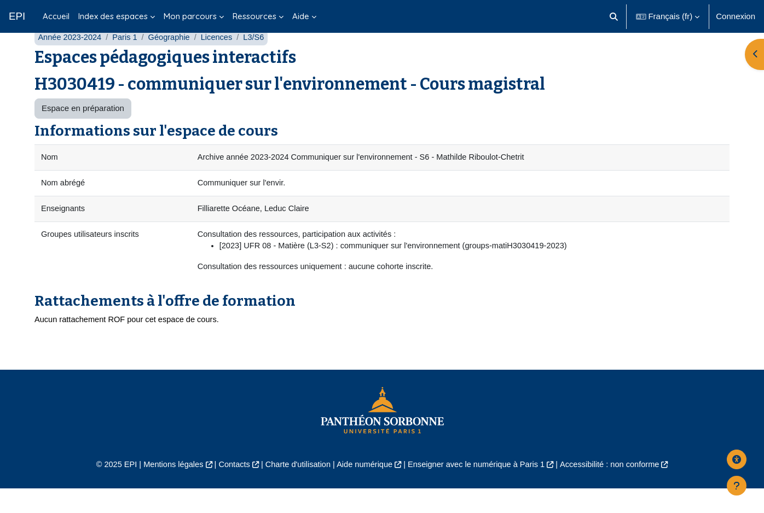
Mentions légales (167, 488)
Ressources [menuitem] (254, 16)
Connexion (735, 16)
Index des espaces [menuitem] (113, 16)
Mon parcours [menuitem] (190, 16)
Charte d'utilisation (295, 488)
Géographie (172, 58)
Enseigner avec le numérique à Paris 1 (479, 488)
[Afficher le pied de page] (736, 485)
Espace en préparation (83, 130)
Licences (221, 58)
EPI (17, 16)
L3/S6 (259, 58)
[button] (614, 16)
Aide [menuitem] (300, 16)
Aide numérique (363, 488)
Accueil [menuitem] (56, 16)
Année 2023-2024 (70, 58)
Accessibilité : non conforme (617, 488)
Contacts (229, 488)
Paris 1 (127, 58)
